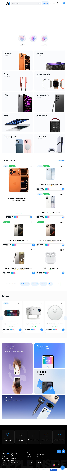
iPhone (5, 453)
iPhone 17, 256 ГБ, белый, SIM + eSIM (50, 212)
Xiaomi (4, 457)
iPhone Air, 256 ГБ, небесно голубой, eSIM (50, 184)
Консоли (14, 458)
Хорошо (53, 470)
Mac (50, 284)
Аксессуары (15, 462)
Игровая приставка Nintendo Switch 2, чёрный (12, 324)
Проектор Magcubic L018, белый (33, 324)
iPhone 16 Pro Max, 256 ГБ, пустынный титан (50, 240)
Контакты (45, 3)
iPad (3, 462)
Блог (37, 456)
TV (12, 457)
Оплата (29, 454)
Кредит (38, 452)
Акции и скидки (39, 458)
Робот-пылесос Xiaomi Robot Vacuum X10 (55, 324)
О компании (30, 456)
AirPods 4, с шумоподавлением (50, 268)
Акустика (14, 460)
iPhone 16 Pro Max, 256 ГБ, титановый (19, 240)
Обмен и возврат (40, 454)
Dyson (13, 455)
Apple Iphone (25, 284)
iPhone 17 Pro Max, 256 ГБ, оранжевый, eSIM (18, 199)
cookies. (46, 470)
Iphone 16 (35, 284)
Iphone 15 (43, 284)
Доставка (29, 458)
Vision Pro (14, 453)
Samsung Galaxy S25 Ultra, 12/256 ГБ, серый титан (18, 268)
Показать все (61, 160)
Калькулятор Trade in (34, 462)
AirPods (4, 455)
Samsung (5, 458)
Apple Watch (6, 460)
